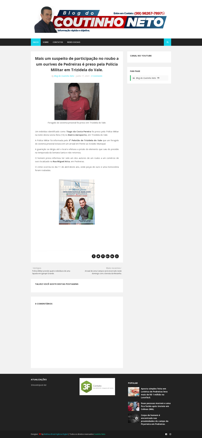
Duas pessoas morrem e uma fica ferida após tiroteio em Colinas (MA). (156, 406)
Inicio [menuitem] (36, 42)
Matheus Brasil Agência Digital (56, 434)
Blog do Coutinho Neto (64, 76)
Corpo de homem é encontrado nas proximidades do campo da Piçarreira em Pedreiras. (154, 419)
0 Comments (96, 76)
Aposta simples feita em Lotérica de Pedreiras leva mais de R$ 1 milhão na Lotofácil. (154, 393)
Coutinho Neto (99, 434)
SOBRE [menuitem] (46, 42)
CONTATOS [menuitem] (58, 42)
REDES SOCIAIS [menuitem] (73, 42)
